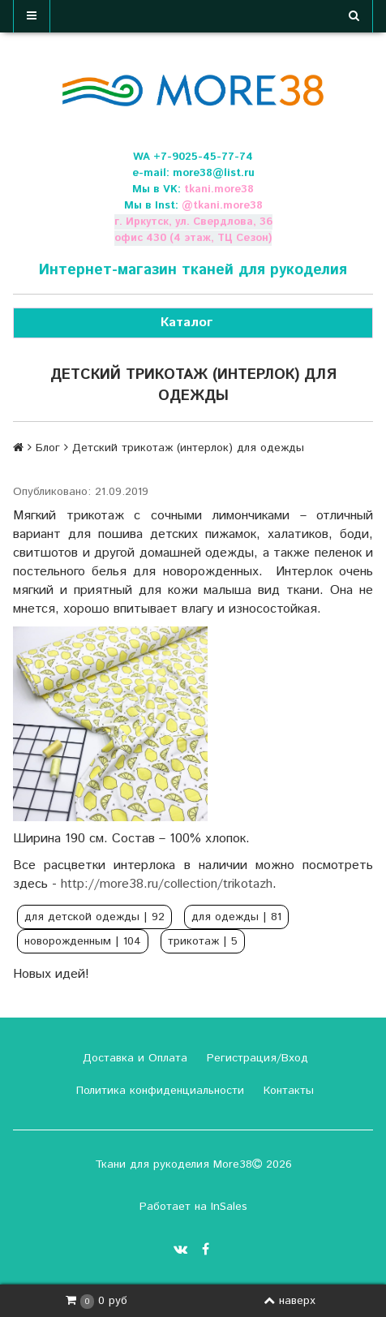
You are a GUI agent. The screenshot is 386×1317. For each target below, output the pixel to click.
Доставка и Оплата (133, 1058)
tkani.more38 (219, 189)
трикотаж (203, 941)
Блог (48, 448)
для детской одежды (94, 917)
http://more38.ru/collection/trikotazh (166, 884)
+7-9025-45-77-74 (203, 157)
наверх (289, 1301)
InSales (229, 1207)
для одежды (236, 917)
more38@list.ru (214, 173)
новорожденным (82, 941)
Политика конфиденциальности (158, 1090)
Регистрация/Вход (255, 1058)
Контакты (286, 1090)
